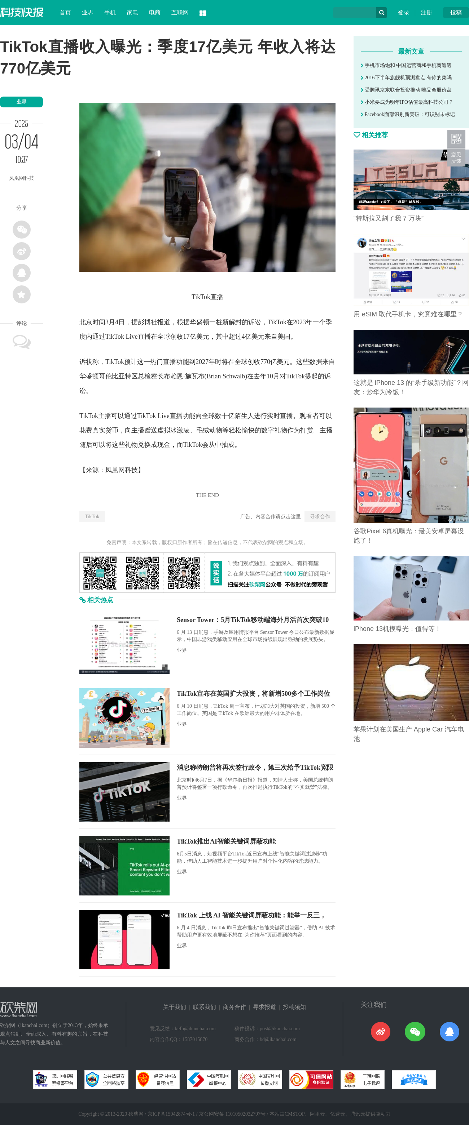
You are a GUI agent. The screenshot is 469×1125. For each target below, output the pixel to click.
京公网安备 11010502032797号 (232, 1114)
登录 (403, 12)
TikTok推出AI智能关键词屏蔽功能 (226, 841)
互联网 (180, 12)
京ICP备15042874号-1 (171, 1114)
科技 (131, 469)
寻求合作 (320, 516)
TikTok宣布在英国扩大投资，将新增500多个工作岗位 (253, 693)
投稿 (456, 12)
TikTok (92, 516)
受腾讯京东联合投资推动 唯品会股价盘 (406, 90)
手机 (110, 12)
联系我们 (204, 1007)
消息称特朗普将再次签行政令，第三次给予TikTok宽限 (255, 767)
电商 (155, 12)
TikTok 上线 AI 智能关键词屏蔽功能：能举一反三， (251, 915)
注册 (426, 12)
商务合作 (234, 1007)
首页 (65, 12)
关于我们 (174, 1007)
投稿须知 (294, 1007)
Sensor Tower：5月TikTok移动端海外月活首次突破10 (253, 619)
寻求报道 (264, 1007)
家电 (132, 12)
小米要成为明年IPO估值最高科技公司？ (407, 102)
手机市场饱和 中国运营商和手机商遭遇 (406, 65)
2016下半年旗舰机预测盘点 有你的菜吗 (406, 77)
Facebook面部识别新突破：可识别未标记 (408, 114)
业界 (87, 12)
